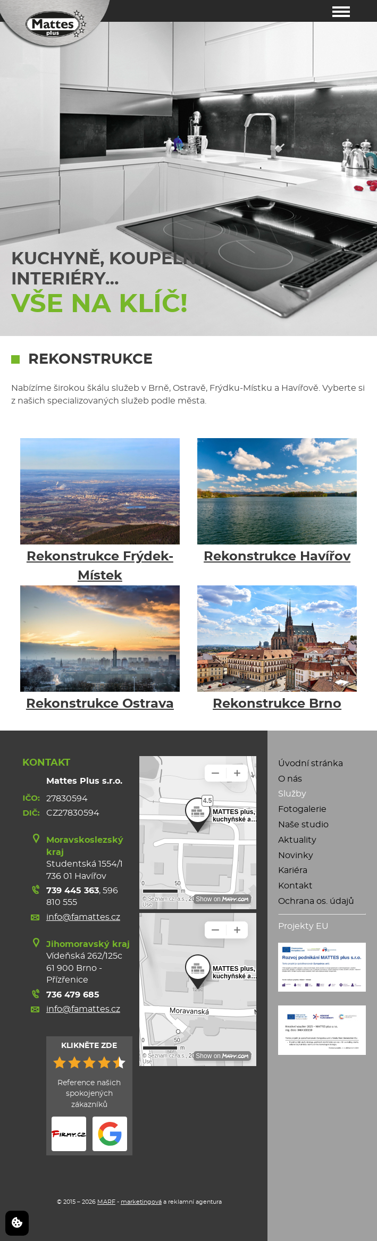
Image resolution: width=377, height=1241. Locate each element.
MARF (106, 1202)
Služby (292, 794)
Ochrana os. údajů (316, 901)
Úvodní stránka (310, 763)
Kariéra (292, 870)
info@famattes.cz (83, 917)
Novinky (295, 855)
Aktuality (297, 840)
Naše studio (303, 824)
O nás (290, 779)
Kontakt (295, 886)
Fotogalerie (302, 809)
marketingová (141, 1202)
